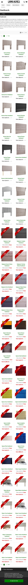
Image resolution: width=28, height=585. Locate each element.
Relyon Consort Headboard (21, 513)
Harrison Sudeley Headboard (7, 200)
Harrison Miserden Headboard (21, 116)
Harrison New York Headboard (7, 137)
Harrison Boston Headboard (7, 53)
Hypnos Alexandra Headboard (7, 333)
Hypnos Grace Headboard (7, 402)
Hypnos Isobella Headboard (7, 424)
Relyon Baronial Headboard (7, 491)
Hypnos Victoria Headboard (21, 447)
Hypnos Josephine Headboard (21, 424)
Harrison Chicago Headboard (7, 74)
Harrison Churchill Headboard (21, 74)
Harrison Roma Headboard (21, 157)
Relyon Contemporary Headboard (7, 535)
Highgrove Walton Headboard (21, 311)
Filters (3, 14)
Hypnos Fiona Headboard (7, 379)
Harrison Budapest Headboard (21, 53)
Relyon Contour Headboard (21, 535)
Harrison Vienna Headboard (7, 221)
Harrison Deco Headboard (7, 95)
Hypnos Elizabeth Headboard (7, 356)
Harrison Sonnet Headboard (21, 179)
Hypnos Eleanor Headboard (21, 333)
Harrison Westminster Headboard (21, 221)
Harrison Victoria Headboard (21, 200)
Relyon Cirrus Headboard (7, 513)
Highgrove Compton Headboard (21, 242)
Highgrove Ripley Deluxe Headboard (21, 288)
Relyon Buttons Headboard (21, 490)
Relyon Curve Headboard (7, 557)
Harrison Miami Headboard (7, 115)
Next (9, 36)
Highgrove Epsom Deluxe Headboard (7, 265)
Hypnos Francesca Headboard (21, 379)
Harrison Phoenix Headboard (21, 137)
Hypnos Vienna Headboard (7, 469)
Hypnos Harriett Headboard (21, 402)
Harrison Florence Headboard (21, 95)
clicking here (19, 577)
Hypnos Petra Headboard (7, 446)
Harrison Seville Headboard (7, 178)
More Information (8, 569)
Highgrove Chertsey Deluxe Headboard (21, 265)
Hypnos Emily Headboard (21, 356)
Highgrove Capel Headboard (7, 242)
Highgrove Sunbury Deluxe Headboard (7, 311)
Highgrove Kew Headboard (7, 287)
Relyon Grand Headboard (21, 557)
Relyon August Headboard (21, 469)
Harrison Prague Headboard (7, 158)
